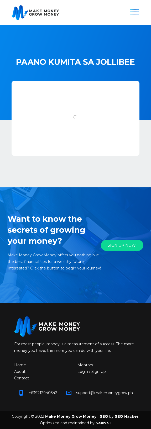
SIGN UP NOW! (122, 245)
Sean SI (103, 423)
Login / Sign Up (91, 371)
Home (20, 365)
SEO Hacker (126, 416)
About (19, 371)
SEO (104, 416)
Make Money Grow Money (70, 416)
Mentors (85, 365)
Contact (21, 378)
